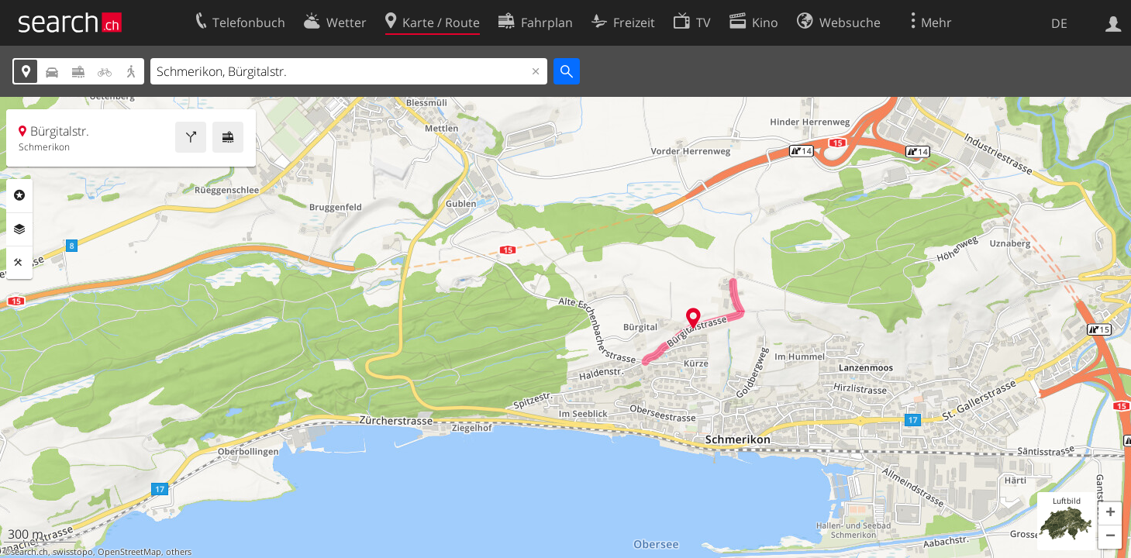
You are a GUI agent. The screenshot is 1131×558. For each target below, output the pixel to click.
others (178, 551)
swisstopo (73, 551)
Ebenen (19, 229)
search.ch (29, 551)
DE (1059, 23)
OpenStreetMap (129, 551)
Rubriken (19, 195)
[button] (1110, 513)
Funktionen (19, 262)
